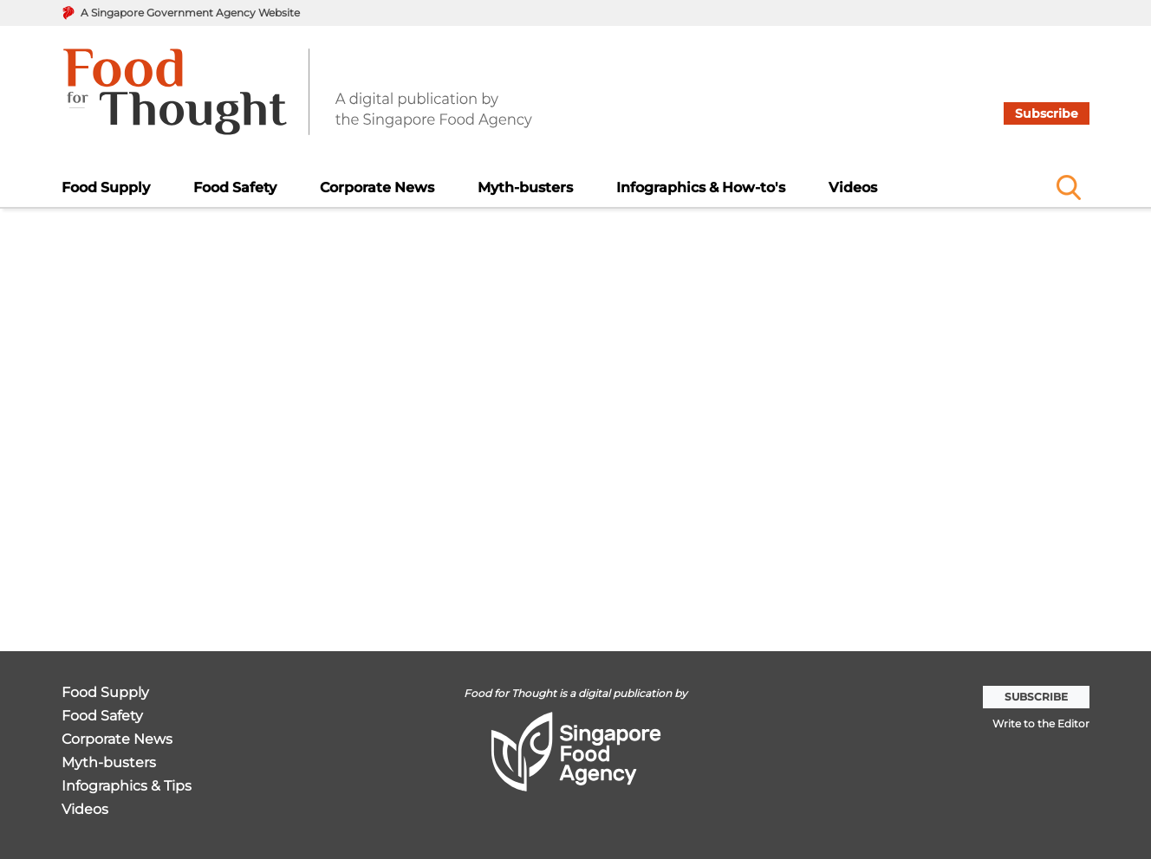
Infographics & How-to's (700, 187)
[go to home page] (298, 102)
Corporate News (377, 187)
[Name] (1068, 187)
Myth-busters (525, 187)
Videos (853, 187)
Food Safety (234, 187)
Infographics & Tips (127, 786)
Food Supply (106, 187)
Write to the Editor (1040, 723)
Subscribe (1046, 113)
